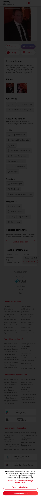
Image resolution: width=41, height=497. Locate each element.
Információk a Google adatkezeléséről (24, 481)
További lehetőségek (20, 487)
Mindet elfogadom (20, 493)
